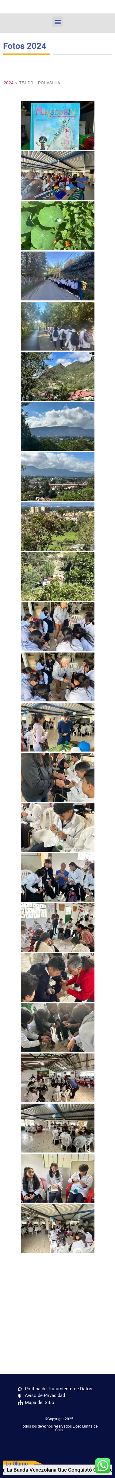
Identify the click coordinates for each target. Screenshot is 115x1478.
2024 (8, 82)
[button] (57, 22)
